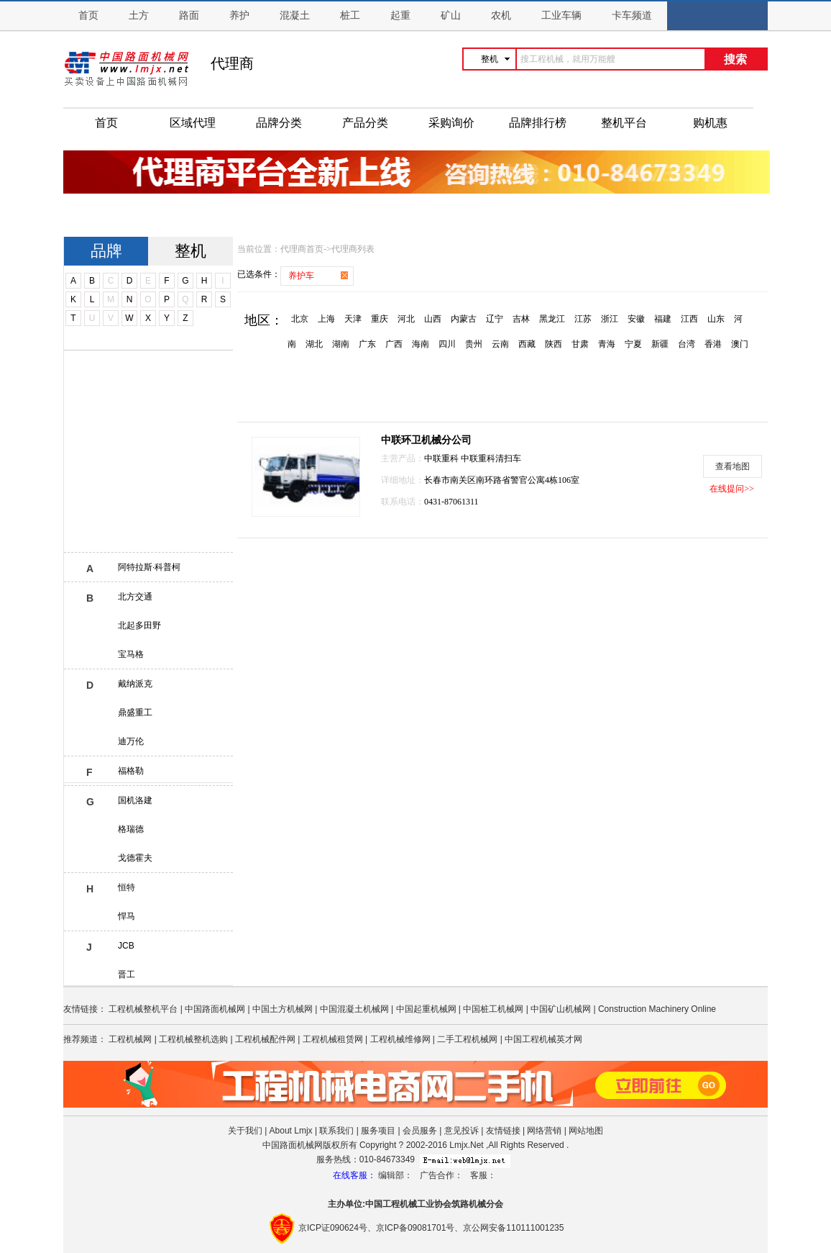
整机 (190, 251)
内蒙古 (464, 319)
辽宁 (494, 319)
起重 (400, 15)
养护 (239, 15)
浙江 (609, 319)
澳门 (739, 344)
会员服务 (420, 1131)
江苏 (583, 319)
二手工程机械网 (467, 1039)
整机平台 (624, 123)
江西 (689, 319)
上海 (326, 319)
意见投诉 (461, 1131)
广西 (394, 344)
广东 (367, 344)
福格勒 (131, 771)
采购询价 (451, 123)
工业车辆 (561, 15)
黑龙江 (552, 319)
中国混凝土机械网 (354, 1009)
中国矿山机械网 (561, 1009)
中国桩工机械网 (493, 1009)
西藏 (527, 344)
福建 (662, 319)
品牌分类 (279, 123)
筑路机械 (468, 1204)
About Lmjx (291, 1131)
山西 (432, 319)
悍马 (126, 916)
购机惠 (710, 123)
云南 (500, 344)
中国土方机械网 (282, 1009)
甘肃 (580, 344)
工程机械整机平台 (143, 1009)
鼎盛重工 (135, 712)
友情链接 (503, 1131)
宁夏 (633, 344)
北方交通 (135, 597)
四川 (447, 344)
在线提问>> (732, 489)
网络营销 (544, 1131)
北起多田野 (139, 625)
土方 (139, 15)
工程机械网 (130, 1039)
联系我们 (336, 1131)
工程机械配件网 (265, 1039)
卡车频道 (632, 15)
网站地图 (586, 1131)
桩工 (350, 15)
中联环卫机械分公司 (426, 440)
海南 (420, 344)
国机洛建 (135, 800)
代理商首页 (301, 249)
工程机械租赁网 (333, 1039)
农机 (501, 15)
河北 (406, 319)
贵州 (473, 344)
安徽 (636, 319)
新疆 (660, 344)
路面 (189, 15)
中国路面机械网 (215, 1009)
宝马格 (131, 654)
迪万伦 (131, 741)
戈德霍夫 (135, 858)
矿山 (451, 15)
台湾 (686, 344)
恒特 (126, 887)
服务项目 (378, 1131)
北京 (299, 319)
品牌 (106, 251)
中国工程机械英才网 (543, 1039)
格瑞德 (131, 829)
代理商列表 (353, 249)
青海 (606, 344)
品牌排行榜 (537, 123)
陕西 (553, 344)
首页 (88, 15)
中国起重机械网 (426, 1009)
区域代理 (193, 123)
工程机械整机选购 (193, 1039)
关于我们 (245, 1131)
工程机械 (399, 1204)
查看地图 (732, 466)
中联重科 (442, 458)
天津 (353, 319)
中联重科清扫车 (491, 458)
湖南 (340, 344)
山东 (716, 319)
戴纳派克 (135, 684)
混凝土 (295, 15)
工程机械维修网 (400, 1039)
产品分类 (365, 123)
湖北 (314, 344)
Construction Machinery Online (657, 1009)
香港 (713, 344)
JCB (126, 946)
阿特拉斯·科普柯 (149, 567)
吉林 (521, 319)
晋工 (126, 974)
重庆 (379, 319)
